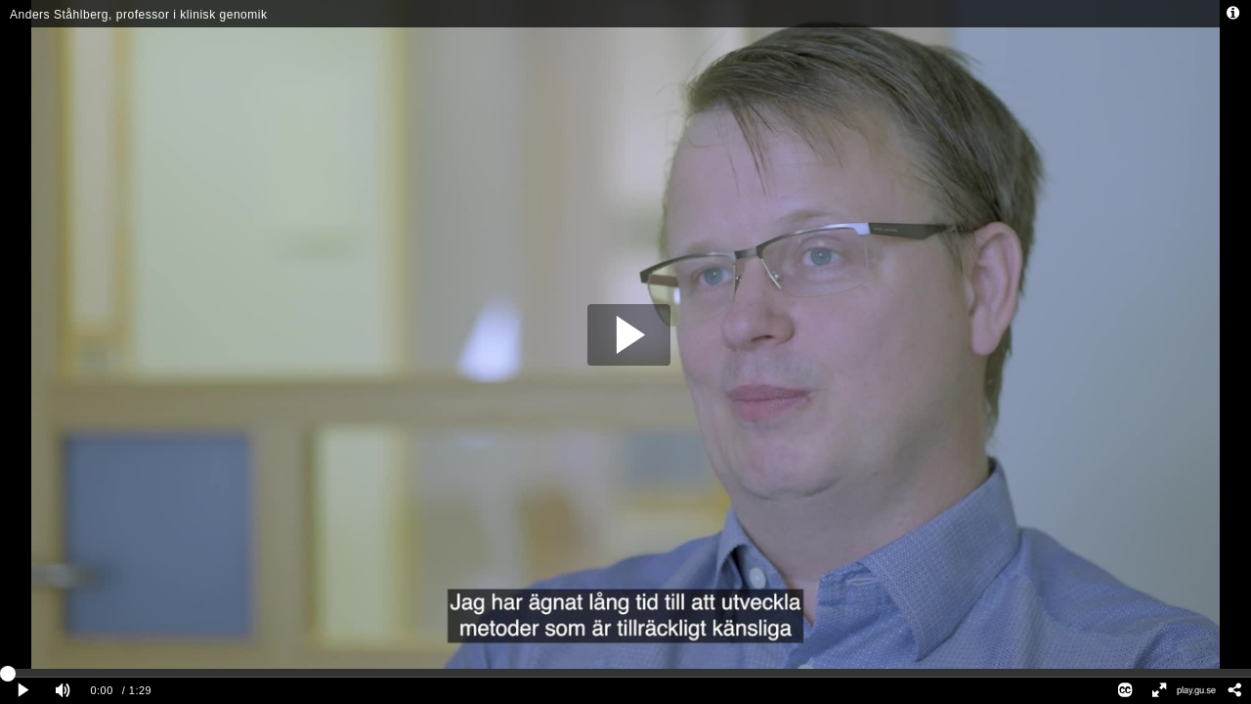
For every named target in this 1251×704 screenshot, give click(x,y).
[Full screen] (1158, 691)
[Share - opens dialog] (1234, 691)
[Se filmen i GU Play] (1196, 691)
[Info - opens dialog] (1233, 13)
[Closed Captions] (1125, 691)
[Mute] (62, 691)
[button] (628, 335)
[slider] (625, 673)
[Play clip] (23, 691)
